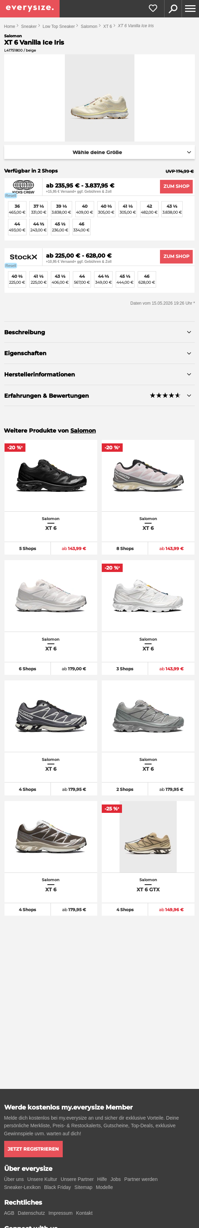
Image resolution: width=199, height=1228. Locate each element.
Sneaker (29, 26)
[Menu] (190, 8)
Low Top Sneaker (59, 26)
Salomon (89, 26)
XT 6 (107, 26)
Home (9, 26)
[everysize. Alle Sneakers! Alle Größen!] (30, 8)
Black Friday (57, 1187)
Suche (173, 8)
